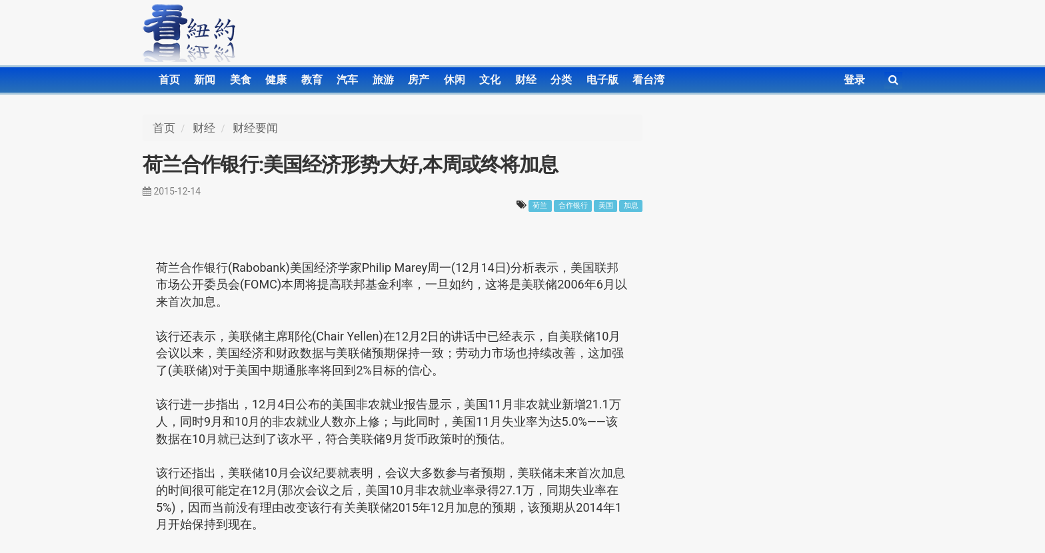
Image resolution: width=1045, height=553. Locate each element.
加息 (631, 205)
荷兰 (539, 205)
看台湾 (648, 79)
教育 (312, 79)
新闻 (204, 79)
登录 (854, 79)
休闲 (454, 79)
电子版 (602, 79)
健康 (276, 79)
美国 (605, 205)
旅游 (383, 79)
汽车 (347, 79)
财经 (525, 79)
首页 (169, 79)
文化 (490, 79)
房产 (418, 79)
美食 (240, 79)
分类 (561, 79)
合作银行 (573, 205)
